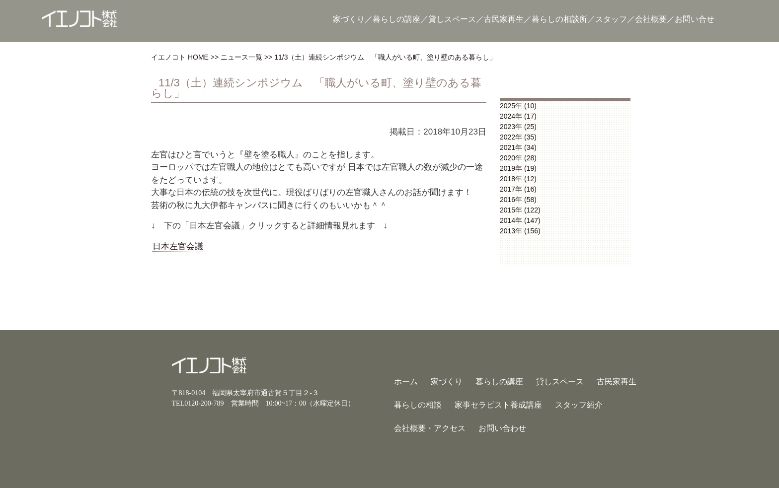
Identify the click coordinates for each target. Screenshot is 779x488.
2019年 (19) (518, 168)
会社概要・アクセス (430, 428)
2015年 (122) (520, 210)
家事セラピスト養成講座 (498, 405)
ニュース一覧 (241, 57)
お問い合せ (694, 19)
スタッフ (611, 19)
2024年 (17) (518, 116)
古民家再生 (504, 19)
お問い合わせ (502, 428)
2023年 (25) (518, 127)
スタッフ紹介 (579, 405)
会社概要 (651, 19)
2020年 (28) (518, 158)
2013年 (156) (520, 231)
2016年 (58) (518, 200)
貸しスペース (452, 19)
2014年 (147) (520, 220)
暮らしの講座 (396, 19)
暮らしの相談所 (559, 19)
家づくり (349, 19)
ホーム (406, 381)
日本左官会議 (178, 246)
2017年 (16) (518, 189)
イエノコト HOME (180, 57)
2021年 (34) (518, 147)
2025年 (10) (518, 106)
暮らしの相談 (418, 405)
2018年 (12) (518, 179)
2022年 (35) (518, 137)
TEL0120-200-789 (198, 403)
